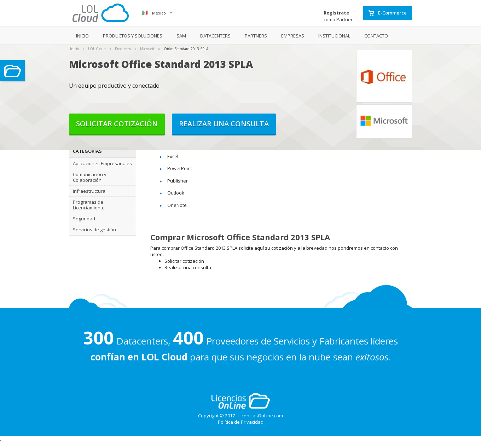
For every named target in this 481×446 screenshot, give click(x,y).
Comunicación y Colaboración (89, 177)
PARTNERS (256, 36)
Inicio (74, 48)
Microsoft (147, 48)
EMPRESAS (292, 36)
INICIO (82, 36)
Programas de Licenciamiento (89, 205)
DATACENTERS (215, 36)
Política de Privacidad (240, 422)
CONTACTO (376, 36)
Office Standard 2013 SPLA (186, 48)
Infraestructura (89, 191)
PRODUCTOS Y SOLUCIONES (132, 36)
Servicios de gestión (94, 229)
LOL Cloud (97, 48)
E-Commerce (388, 13)
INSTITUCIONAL (334, 36)
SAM (181, 36)
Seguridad (84, 218)
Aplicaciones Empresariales (102, 163)
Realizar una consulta (224, 123)
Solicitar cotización (117, 123)
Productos (123, 48)
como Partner (338, 16)
